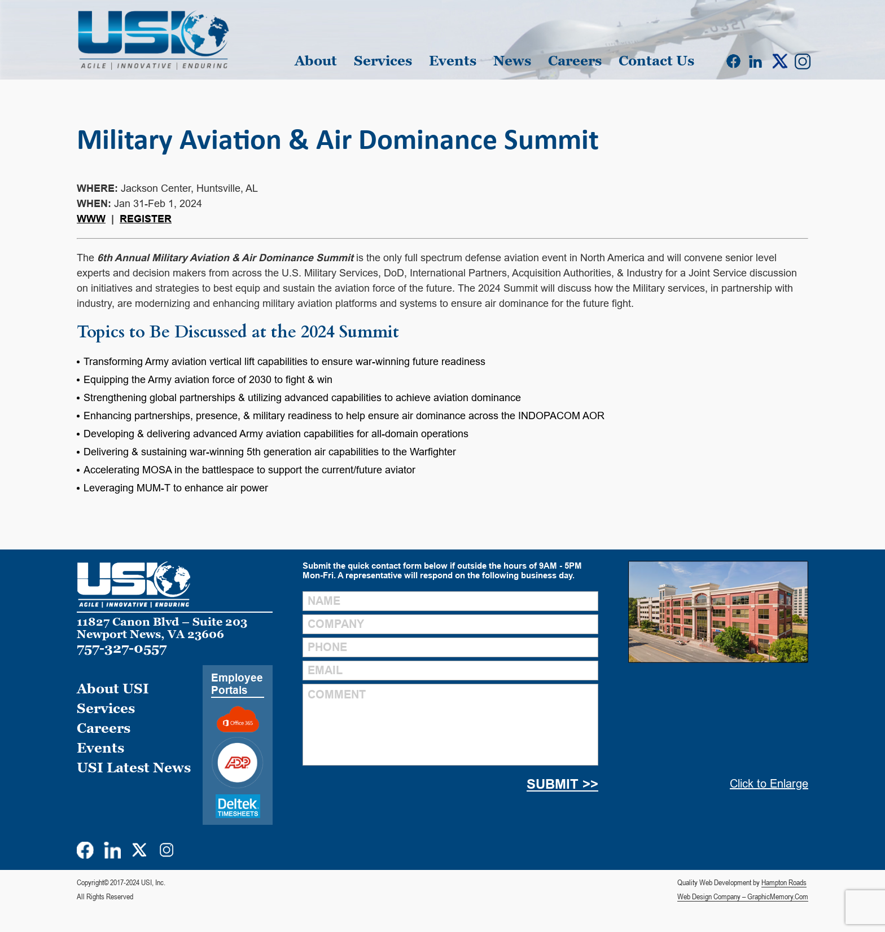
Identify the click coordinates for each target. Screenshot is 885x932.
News (512, 60)
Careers (575, 60)
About (316, 60)
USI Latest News (134, 767)
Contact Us (656, 60)
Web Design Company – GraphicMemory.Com (742, 896)
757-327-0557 (122, 648)
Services (383, 60)
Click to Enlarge (769, 783)
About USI (113, 688)
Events (452, 60)
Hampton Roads (784, 882)
